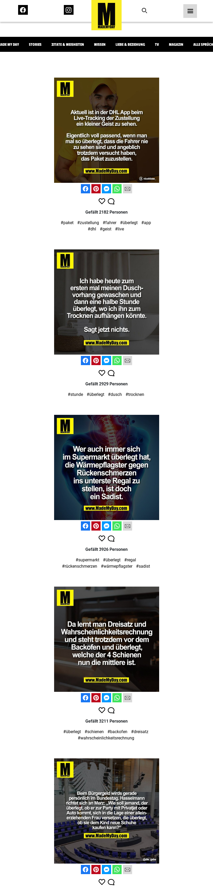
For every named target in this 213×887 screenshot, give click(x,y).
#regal (130, 559)
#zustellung (88, 222)
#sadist (143, 566)
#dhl (92, 228)
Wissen (100, 44)
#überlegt (129, 222)
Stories (35, 44)
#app (146, 222)
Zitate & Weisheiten (67, 44)
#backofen (117, 731)
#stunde (75, 394)
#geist (105, 228)
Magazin (176, 44)
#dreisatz (139, 731)
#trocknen (135, 394)
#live (119, 228)
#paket (67, 222)
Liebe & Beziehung (130, 44)
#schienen (94, 731)
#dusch (115, 394)
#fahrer (109, 222)
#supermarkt (87, 559)
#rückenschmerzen (79, 566)
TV (157, 44)
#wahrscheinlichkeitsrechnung (106, 737)
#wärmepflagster (116, 566)
